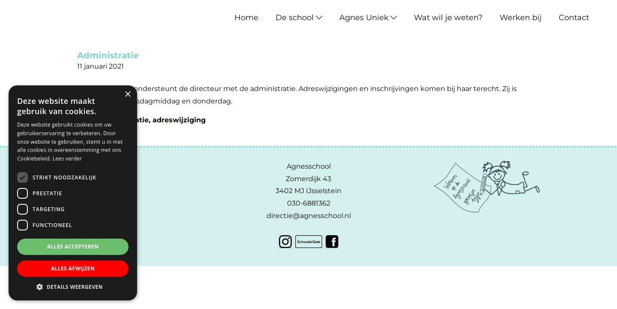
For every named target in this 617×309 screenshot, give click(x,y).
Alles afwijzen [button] (73, 268)
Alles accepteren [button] (73, 246)
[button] (73, 287)
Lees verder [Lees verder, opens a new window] (67, 158)
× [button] (127, 94)
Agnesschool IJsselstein (24, 9)
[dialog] (73, 192)
